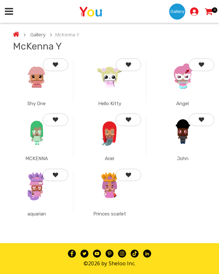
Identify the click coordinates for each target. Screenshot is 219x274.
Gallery (177, 11)
